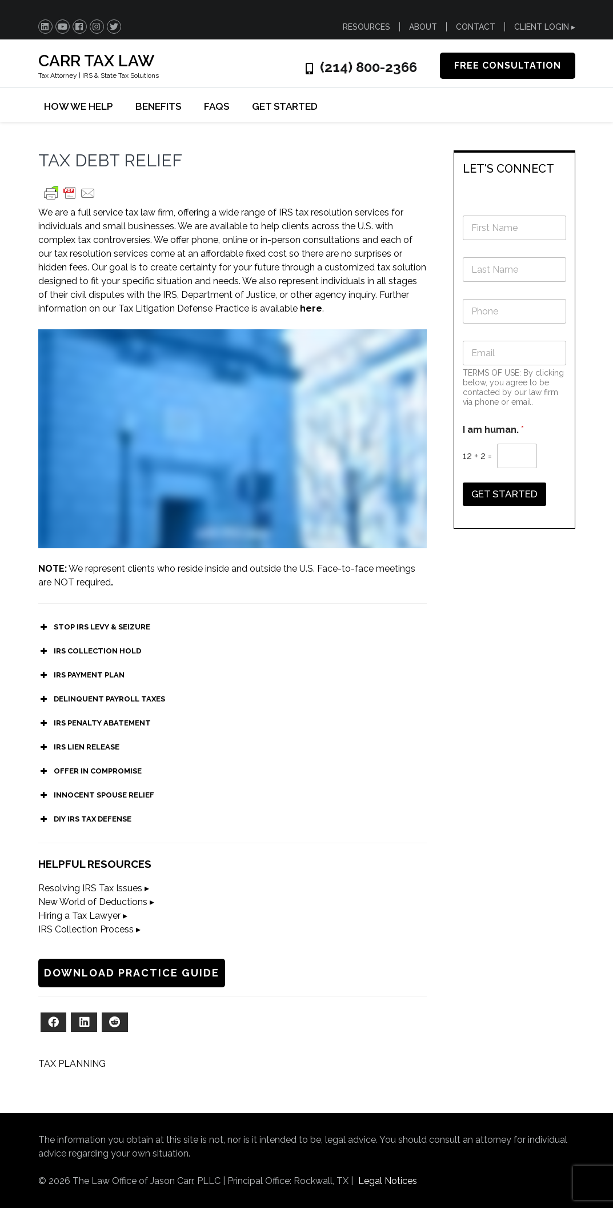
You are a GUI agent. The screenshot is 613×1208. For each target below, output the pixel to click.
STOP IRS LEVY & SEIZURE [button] (94, 627)
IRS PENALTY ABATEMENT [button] (94, 723)
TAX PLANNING (72, 1063)
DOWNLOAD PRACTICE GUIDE (131, 973)
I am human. (493, 429)
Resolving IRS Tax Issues (90, 888)
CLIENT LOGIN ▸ (544, 26)
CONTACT (475, 26)
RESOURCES (366, 26)
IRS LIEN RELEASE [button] (78, 747)
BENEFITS (158, 106)
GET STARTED (285, 106)
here (311, 308)
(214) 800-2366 (368, 67)
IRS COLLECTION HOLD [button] (89, 651)
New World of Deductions (92, 901)
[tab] (514, 168)
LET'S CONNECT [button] (508, 169)
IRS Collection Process (86, 929)
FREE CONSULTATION (507, 65)
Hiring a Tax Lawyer (79, 915)
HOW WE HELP (78, 106)
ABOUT (423, 26)
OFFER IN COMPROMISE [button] (90, 771)
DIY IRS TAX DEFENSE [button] (84, 819)
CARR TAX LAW (96, 60)
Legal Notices (387, 1180)
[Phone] (514, 311)
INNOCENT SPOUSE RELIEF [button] (96, 795)
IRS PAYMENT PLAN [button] (81, 675)
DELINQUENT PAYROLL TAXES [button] (101, 699)
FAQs (216, 106)
